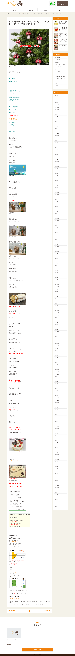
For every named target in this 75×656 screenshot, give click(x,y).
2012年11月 (57, 428)
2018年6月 (57, 296)
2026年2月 (57, 100)
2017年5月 (57, 326)
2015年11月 (57, 343)
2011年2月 (57, 478)
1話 (9, 118)
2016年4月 (57, 338)
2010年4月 (57, 501)
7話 (14, 119)
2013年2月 (57, 421)
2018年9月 (57, 289)
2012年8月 (57, 435)
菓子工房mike (57, 71)
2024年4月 (57, 152)
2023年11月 (57, 163)
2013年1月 (57, 423)
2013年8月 (57, 407)
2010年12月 (57, 482)
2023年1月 (57, 187)
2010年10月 (57, 487)
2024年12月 (57, 133)
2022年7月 (57, 201)
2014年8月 (57, 378)
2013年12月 (57, 397)
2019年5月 (57, 270)
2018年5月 (57, 298)
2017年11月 (57, 312)
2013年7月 (57, 409)
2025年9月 (57, 111)
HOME (8, 13)
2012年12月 (57, 426)
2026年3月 (57, 97)
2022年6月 (57, 204)
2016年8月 (57, 334)
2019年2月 (57, 277)
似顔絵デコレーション (59, 80)
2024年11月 (57, 135)
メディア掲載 (57, 88)
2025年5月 (57, 121)
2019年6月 (57, 267)
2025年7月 (57, 116)
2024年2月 (57, 156)
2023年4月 (57, 180)
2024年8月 (57, 142)
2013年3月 (57, 419)
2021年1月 (57, 244)
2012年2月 (57, 449)
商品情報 (56, 85)
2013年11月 (57, 400)
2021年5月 (57, 234)
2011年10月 (57, 459)
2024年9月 (57, 140)
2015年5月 (57, 357)
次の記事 (46, 610)
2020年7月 (57, 258)
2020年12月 (57, 246)
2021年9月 (57, 225)
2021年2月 (57, 241)
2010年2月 (57, 506)
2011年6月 (57, 468)
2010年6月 (57, 497)
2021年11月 (57, 220)
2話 (11, 118)
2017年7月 (57, 322)
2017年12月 (57, 310)
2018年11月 (57, 284)
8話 (16, 119)
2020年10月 (57, 251)
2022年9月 (57, 197)
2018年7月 (57, 293)
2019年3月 (57, 274)
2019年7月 (57, 265)
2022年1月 (57, 215)
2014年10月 (57, 374)
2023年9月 (57, 168)
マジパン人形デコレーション (60, 76)
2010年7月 (57, 494)
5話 (9, 119)
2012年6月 (57, 440)
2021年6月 (57, 232)
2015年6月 (57, 355)
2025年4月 (57, 123)
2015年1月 (57, 367)
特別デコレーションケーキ (60, 64)
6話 (11, 119)
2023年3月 (57, 182)
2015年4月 (57, 360)
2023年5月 (57, 178)
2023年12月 (57, 161)
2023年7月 (57, 173)
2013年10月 (57, 402)
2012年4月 (57, 445)
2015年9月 (57, 348)
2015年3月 (57, 362)
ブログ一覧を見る (37, 649)
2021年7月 (57, 230)
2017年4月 (57, 329)
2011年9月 (57, 461)
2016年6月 (57, 336)
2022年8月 (57, 199)
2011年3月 (57, 475)
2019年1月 (57, 279)
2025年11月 (57, 107)
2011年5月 (57, 471)
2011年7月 (57, 466)
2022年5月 (57, 206)
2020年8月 (57, 256)
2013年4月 (57, 416)
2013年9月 (57, 404)
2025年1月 (57, 130)
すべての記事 (57, 57)
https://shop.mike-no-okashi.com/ (15, 460)
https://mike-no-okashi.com (14, 598)
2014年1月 (57, 395)
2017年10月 (57, 315)
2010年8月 (57, 492)
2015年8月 (57, 350)
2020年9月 (57, 253)
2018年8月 (57, 291)
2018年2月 (57, 305)
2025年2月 (57, 128)
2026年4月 (57, 95)
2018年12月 (57, 282)
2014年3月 (57, 390)
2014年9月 (57, 376)
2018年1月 (57, 308)
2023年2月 (57, 185)
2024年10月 (57, 137)
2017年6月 (57, 324)
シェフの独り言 (18, 13)
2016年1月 (57, 341)
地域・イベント (58, 69)
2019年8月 (57, 263)
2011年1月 (57, 480)
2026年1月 (57, 102)
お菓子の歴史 (57, 59)
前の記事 (13, 610)
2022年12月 (57, 189)
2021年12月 (57, 218)
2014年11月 (57, 371)
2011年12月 (57, 454)
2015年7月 (57, 352)
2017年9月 (57, 317)
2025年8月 (57, 114)
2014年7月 (57, 381)
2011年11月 (57, 456)
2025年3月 (57, 126)
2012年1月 (57, 452)
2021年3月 (57, 239)
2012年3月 (57, 447)
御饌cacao (57, 73)
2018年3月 (57, 303)
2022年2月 (57, 213)
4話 (16, 118)
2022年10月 (57, 194)
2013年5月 (57, 414)
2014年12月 (57, 369)
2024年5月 (57, 149)
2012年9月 (57, 433)
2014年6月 (57, 383)
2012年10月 (57, 430)
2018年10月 (57, 286)
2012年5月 (57, 442)
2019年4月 (57, 272)
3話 (14, 118)
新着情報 (56, 83)
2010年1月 (57, 508)
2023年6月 (57, 175)
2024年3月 (57, 154)
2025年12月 (57, 104)
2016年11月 (57, 331)
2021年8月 (57, 227)
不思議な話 (57, 62)
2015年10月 (57, 345)
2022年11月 (57, 192)
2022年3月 (57, 211)
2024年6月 (57, 147)
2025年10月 (57, 109)
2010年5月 (57, 499)
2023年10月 (57, 166)
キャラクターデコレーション (60, 78)
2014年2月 (57, 393)
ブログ (12, 13)
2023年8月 (57, 171)
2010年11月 (57, 485)
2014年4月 (57, 388)
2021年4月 (57, 237)
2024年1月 (57, 159)
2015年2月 (57, 364)
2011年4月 (57, 473)
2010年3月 (57, 504)
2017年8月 (57, 319)
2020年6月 (57, 260)
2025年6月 (57, 119)
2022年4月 (57, 208)
